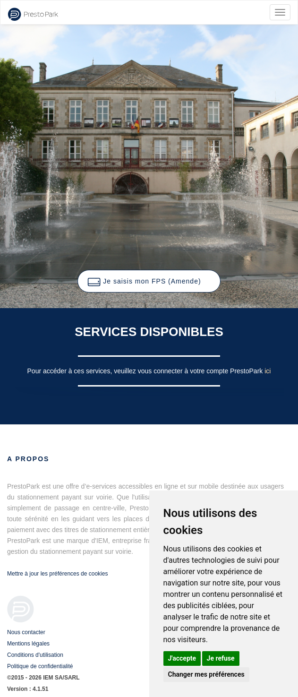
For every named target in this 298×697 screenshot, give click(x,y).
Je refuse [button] (221, 658)
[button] (148, 281)
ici (267, 371)
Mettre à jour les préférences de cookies (57, 573)
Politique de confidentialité (40, 666)
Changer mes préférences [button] (206, 674)
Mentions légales (28, 643)
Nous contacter (26, 632)
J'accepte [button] (182, 658)
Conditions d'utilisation (35, 655)
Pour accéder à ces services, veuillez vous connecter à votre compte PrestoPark (146, 371)
